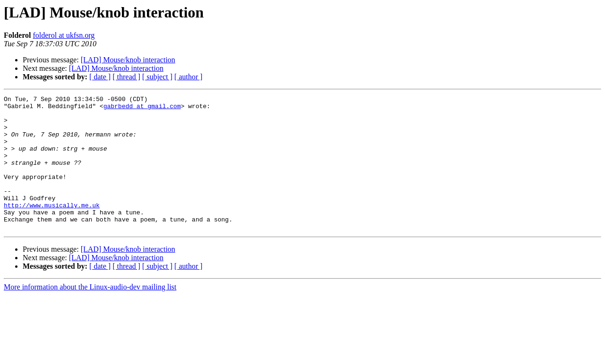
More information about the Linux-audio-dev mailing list (90, 314)
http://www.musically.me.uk (52, 227)
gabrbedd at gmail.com (142, 108)
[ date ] (100, 77)
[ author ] (188, 77)
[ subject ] (157, 77)
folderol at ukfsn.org (64, 35)
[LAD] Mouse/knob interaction (128, 60)
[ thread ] (126, 77)
